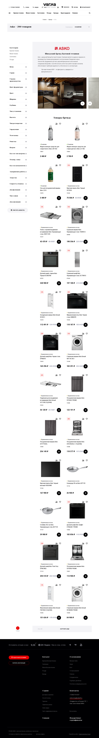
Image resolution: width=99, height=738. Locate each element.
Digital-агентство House (84, 734)
